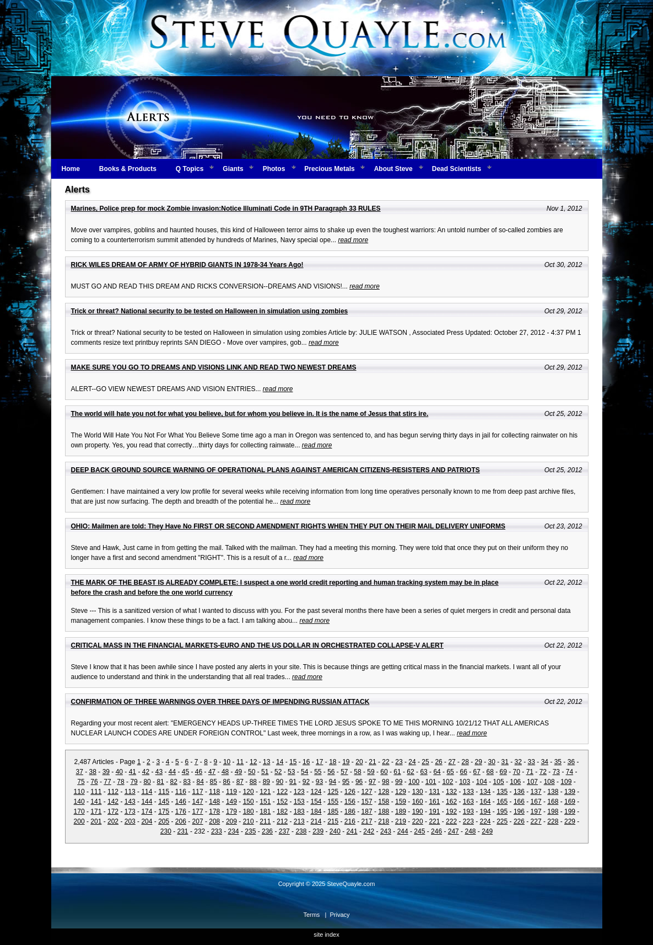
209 (231, 821)
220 (417, 821)
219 (400, 821)
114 (146, 791)
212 (282, 821)
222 (451, 821)
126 (349, 791)
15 (292, 762)
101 (430, 782)
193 (468, 811)
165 (502, 801)
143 (130, 801)
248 (470, 831)
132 (451, 791)
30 (491, 762)
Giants (233, 169)
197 (536, 811)
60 (383, 772)
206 (180, 821)
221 (434, 821)
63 (423, 772)
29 (478, 762)
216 (349, 821)
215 (332, 821)
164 (484, 801)
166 (519, 801)
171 (95, 811)
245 (419, 831)
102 (447, 782)
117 (197, 791)
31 (505, 762)
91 (292, 782)
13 (266, 762)
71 (529, 772)
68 (490, 772)
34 (544, 762)
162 (451, 801)
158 (383, 801)
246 (436, 831)
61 (397, 772)
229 (569, 821)
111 (95, 791)
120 (248, 791)
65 (450, 772)
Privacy (340, 914)
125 (332, 791)
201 (95, 821)
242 (368, 831)
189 (400, 811)
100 (413, 782)
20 (359, 762)
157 (367, 801)
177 (197, 811)
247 (453, 831)
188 (383, 811)
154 (315, 801)
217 (367, 821)
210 (248, 821)
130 (417, 791)
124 (315, 791)
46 (198, 772)
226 (519, 821)
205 (163, 821)
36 (571, 762)
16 (306, 762)
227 (536, 821)
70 (516, 772)
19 (345, 762)
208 (214, 821)
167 (536, 801)
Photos (274, 169)
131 (434, 791)
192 (451, 811)
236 (267, 831)
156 (349, 801)
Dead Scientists (456, 169)
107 (532, 782)
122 (282, 791)
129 (400, 791)
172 (112, 811)
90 (279, 782)
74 (569, 772)
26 (438, 762)
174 (146, 811)
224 (484, 821)
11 (240, 762)
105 (498, 782)
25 (425, 762)
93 (319, 782)
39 (106, 772)
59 (370, 772)
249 (487, 831)
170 (79, 811)
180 (248, 811)
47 (211, 772)
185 (332, 811)
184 (315, 811)
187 (367, 811)
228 (552, 821)
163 (468, 801)
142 (112, 801)
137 (536, 791)
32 (518, 762)
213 (299, 821)
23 (398, 762)
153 (299, 801)
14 (279, 762)
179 (231, 811)
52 (278, 772)
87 (240, 782)
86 (226, 782)
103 (464, 782)
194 (484, 811)
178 (214, 811)
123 (299, 791)
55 (317, 772)
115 (163, 791)
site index (326, 934)
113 (130, 791)
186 (349, 811)
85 (213, 782)
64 (436, 772)
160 (417, 801)
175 (163, 811)
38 (92, 772)
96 (359, 782)
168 (552, 801)
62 (410, 772)
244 (402, 831)
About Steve (393, 169)
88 (253, 782)
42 (145, 772)
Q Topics (189, 169)
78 (120, 782)
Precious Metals (329, 169)
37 (79, 772)
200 (79, 821)
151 (265, 801)
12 (253, 762)
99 (398, 782)
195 (502, 811)
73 (556, 772)
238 (300, 831)
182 (282, 811)
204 (146, 821)
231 (182, 831)
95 (345, 782)
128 (383, 791)
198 (552, 811)
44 (172, 772)
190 (417, 811)
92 (306, 782)
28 (464, 762)
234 (233, 831)
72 (543, 772)
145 (163, 801)
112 (112, 791)
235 (250, 831)
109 (565, 782)
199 (569, 811)
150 (248, 801)
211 (265, 821)
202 (112, 821)
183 (299, 811)
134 (484, 791)
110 (79, 791)
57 (344, 772)
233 (216, 831)
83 (187, 782)
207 (197, 821)
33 (531, 762)
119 (231, 791)
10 (226, 762)
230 (165, 831)
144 (146, 801)
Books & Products (127, 169)
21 (372, 762)
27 (451, 762)
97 (372, 782)
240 (335, 831)
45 (185, 772)
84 (200, 782)
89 (266, 782)
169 (569, 801)
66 (463, 772)
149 (231, 801)
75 (80, 782)
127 (367, 791)
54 (304, 772)
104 (481, 782)
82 (173, 782)
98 (385, 782)
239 (317, 831)
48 (225, 772)
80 (146, 782)
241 (352, 831)
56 (330, 772)
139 (569, 791)
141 (95, 801)
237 (284, 831)
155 (332, 801)
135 (502, 791)
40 (119, 772)
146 (180, 801)
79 (133, 782)
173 (130, 811)
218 (383, 821)
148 (214, 801)
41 (132, 772)
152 (282, 801)
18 (332, 762)
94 (332, 782)
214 (315, 821)
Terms (311, 914)
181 (265, 811)
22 (385, 762)
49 (238, 772)
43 (159, 772)
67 (477, 772)
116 (180, 791)
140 (79, 801)
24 (411, 762)
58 (357, 772)
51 (264, 772)
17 (319, 762)
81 (160, 782)
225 (502, 821)
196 (519, 811)
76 (94, 782)
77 (107, 782)
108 (549, 782)
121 (265, 791)
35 (558, 762)
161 (434, 801)
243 (385, 831)
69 (503, 772)
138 (552, 791)
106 (515, 782)
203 (130, 821)
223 (468, 821)
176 (180, 811)
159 (400, 801)
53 (291, 772)
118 (214, 791)
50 (251, 772)
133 (468, 791)
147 (197, 801)
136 (519, 791)
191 (434, 811)
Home (71, 169)
